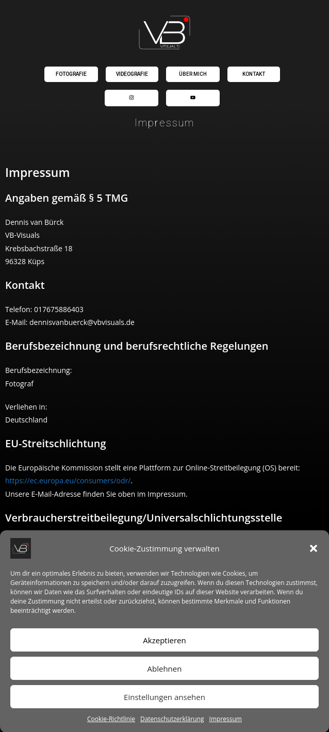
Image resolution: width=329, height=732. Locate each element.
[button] (313, 557)
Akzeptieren (164, 648)
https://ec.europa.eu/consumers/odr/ (67, 480)
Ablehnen (164, 677)
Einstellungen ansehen (164, 705)
